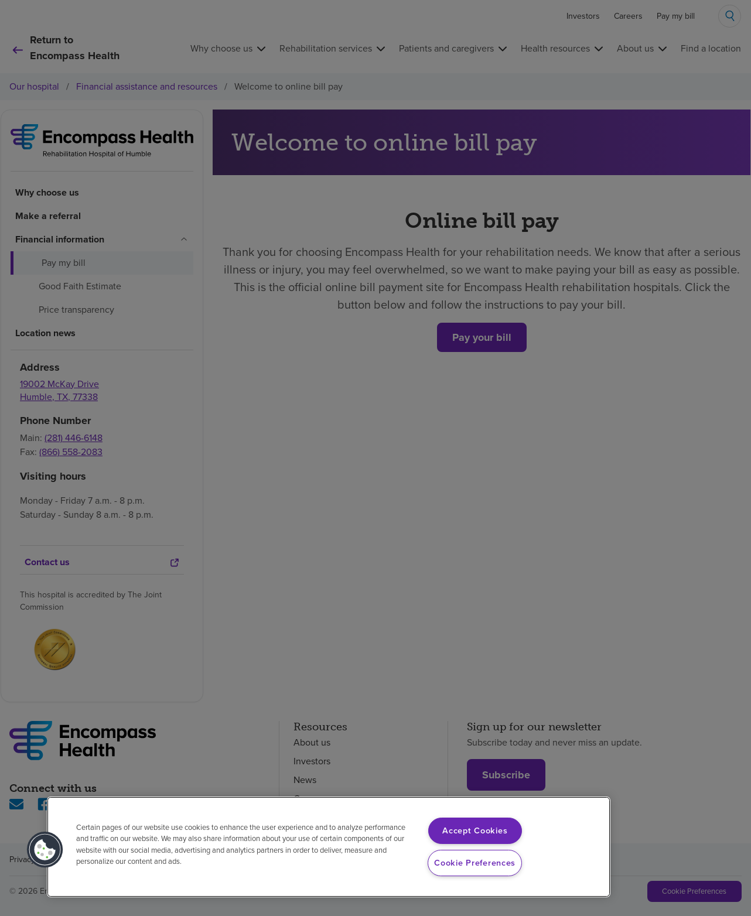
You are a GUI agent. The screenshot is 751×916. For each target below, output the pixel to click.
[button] (45, 850)
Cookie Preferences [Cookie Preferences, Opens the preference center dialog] (475, 862)
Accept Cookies (474, 830)
